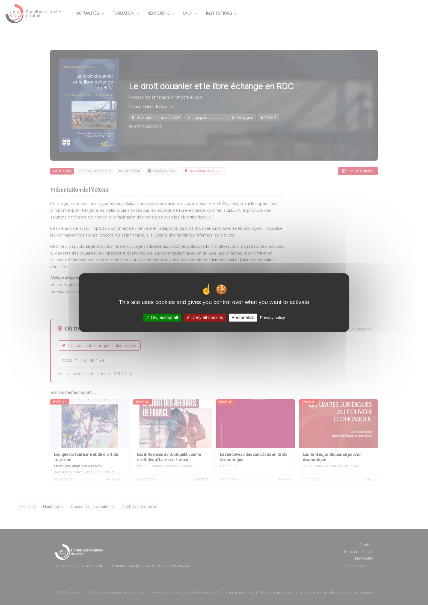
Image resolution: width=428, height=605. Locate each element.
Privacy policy (272, 317)
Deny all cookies (204, 317)
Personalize (242, 317)
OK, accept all (162, 317)
